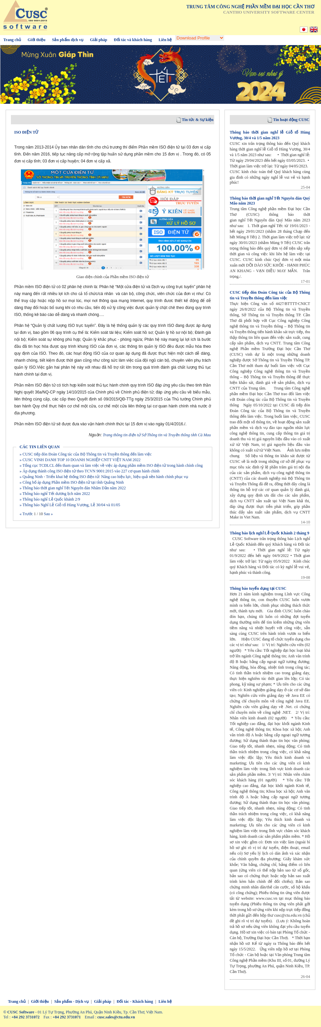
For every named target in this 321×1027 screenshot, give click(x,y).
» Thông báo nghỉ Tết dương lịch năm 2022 (55, 493)
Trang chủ (12, 39)
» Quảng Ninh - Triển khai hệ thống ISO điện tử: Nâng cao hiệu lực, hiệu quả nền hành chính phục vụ (104, 476)
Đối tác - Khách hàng (135, 1001)
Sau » (48, 514)
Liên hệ (165, 39)
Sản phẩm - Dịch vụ (71, 1001)
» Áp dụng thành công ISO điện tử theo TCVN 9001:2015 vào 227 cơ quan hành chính (90, 471)
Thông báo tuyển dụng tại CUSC (258, 588)
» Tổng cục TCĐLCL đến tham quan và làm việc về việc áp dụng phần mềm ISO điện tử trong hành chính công (111, 465)
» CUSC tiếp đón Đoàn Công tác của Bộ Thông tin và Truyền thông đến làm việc (86, 454)
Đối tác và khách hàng (133, 39)
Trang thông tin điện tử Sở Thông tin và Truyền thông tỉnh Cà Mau (157, 435)
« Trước (27, 514)
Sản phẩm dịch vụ (67, 39)
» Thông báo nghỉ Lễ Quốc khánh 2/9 (50, 499)
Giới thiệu (36, 39)
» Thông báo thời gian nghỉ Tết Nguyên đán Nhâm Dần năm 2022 (73, 488)
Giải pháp (98, 39)
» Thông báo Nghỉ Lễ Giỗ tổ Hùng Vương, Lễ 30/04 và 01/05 (70, 505)
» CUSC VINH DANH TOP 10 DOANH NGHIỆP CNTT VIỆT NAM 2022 (80, 459)
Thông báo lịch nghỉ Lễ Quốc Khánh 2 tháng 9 (269, 533)
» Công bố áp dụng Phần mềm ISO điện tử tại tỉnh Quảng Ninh (72, 482)
